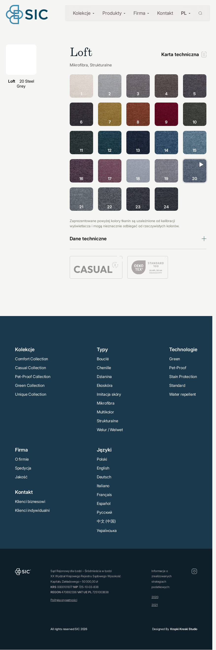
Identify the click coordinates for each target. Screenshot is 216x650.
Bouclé (103, 358)
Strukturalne (107, 420)
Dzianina (104, 376)
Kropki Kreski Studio (183, 629)
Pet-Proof (177, 367)
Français (104, 494)
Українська (107, 530)
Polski (102, 459)
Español (104, 503)
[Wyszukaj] (197, 12)
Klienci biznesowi (30, 501)
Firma (139, 13)
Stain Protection (183, 376)
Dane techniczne (88, 239)
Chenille (104, 367)
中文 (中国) (106, 521)
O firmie (22, 459)
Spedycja (23, 468)
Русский (104, 512)
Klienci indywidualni (32, 510)
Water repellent (182, 394)
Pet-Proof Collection (32, 376)
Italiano (103, 485)
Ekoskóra (105, 385)
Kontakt (165, 13)
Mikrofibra (106, 403)
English (103, 468)
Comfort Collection (31, 358)
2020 (154, 597)
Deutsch (104, 476)
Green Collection (30, 385)
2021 (154, 605)
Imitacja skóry (109, 394)
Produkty (112, 13)
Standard (177, 385)
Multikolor (105, 411)
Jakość (21, 476)
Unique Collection (30, 394)
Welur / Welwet (110, 429)
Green (174, 358)
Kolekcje (82, 13)
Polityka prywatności (63, 600)
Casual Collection (30, 367)
